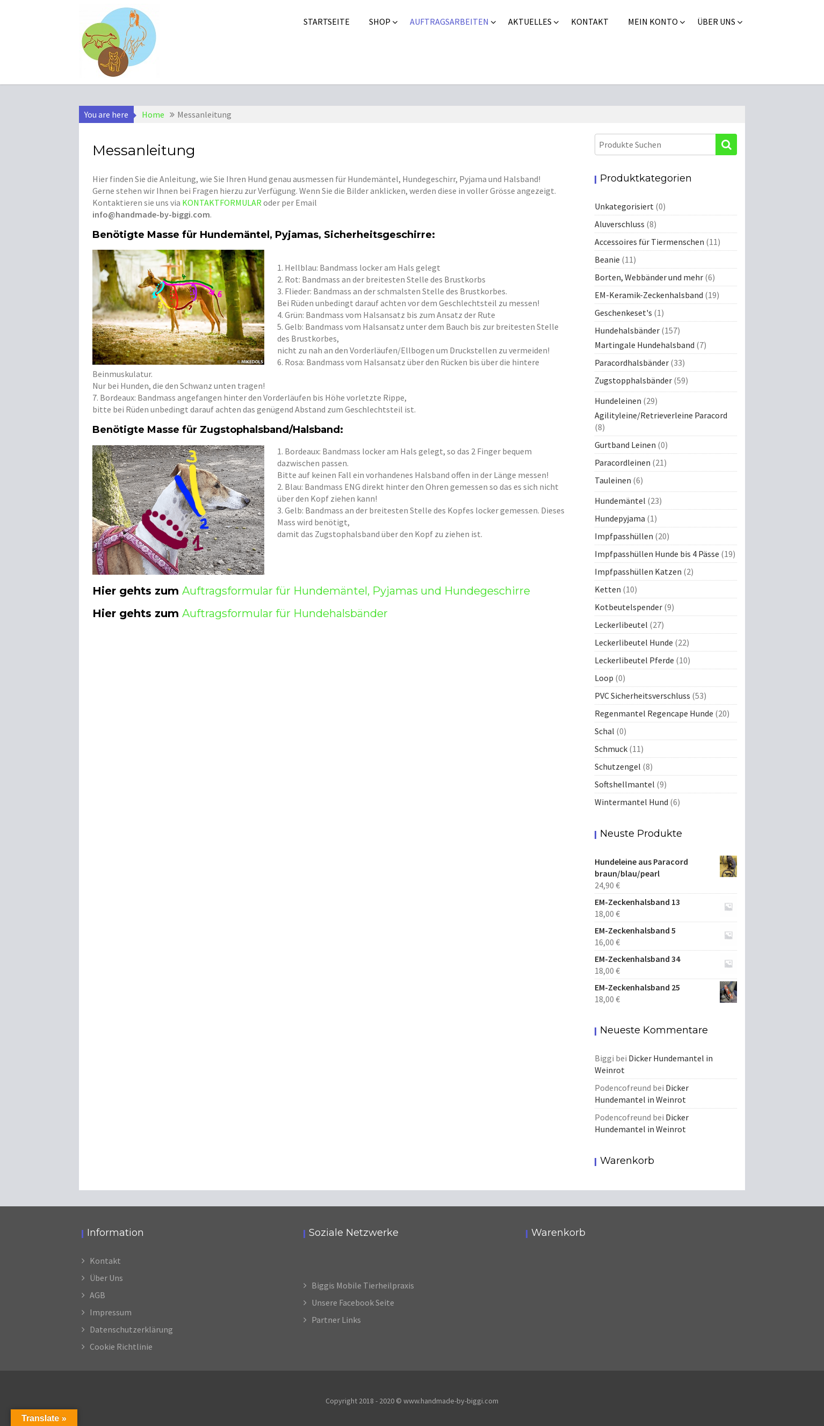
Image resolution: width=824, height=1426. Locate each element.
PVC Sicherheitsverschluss (642, 695)
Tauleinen (613, 480)
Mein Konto (653, 21)
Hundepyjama (620, 518)
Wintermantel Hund (631, 802)
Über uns (716, 21)
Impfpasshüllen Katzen (638, 571)
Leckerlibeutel (621, 624)
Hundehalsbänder (627, 330)
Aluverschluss (620, 224)
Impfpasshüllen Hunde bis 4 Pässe (657, 553)
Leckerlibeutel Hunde (634, 642)
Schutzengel (618, 766)
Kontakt (590, 21)
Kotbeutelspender (628, 607)
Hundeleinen (618, 400)
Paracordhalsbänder (632, 362)
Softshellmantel (625, 784)
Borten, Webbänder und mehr (649, 277)
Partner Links (336, 1319)
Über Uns (106, 1277)
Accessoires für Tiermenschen (649, 241)
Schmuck (611, 748)
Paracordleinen (622, 462)
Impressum (111, 1312)
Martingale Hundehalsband (645, 344)
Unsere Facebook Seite (353, 1302)
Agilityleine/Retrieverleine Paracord (661, 415)
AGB (97, 1295)
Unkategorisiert (624, 206)
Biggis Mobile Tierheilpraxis (363, 1285)
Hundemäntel (620, 500)
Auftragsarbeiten (449, 21)
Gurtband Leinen (625, 444)
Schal (605, 731)
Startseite (326, 21)
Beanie (607, 259)
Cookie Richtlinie (121, 1346)
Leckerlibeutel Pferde (634, 660)
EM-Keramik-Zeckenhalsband (649, 294)
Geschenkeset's (623, 312)
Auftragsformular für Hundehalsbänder (285, 613)
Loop (604, 677)
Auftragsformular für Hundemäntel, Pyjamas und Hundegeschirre (356, 590)
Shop (380, 21)
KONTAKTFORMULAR (222, 202)
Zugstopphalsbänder (633, 380)
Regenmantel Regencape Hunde (654, 713)
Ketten (608, 589)
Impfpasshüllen (624, 536)
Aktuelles (530, 21)
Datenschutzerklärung (131, 1329)
